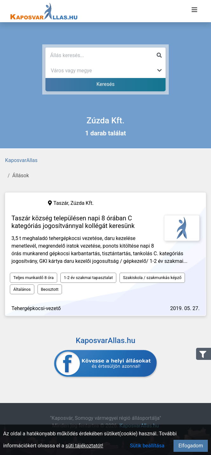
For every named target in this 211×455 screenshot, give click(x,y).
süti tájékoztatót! (84, 446)
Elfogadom (190, 446)
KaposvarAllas (21, 160)
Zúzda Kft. (82, 203)
